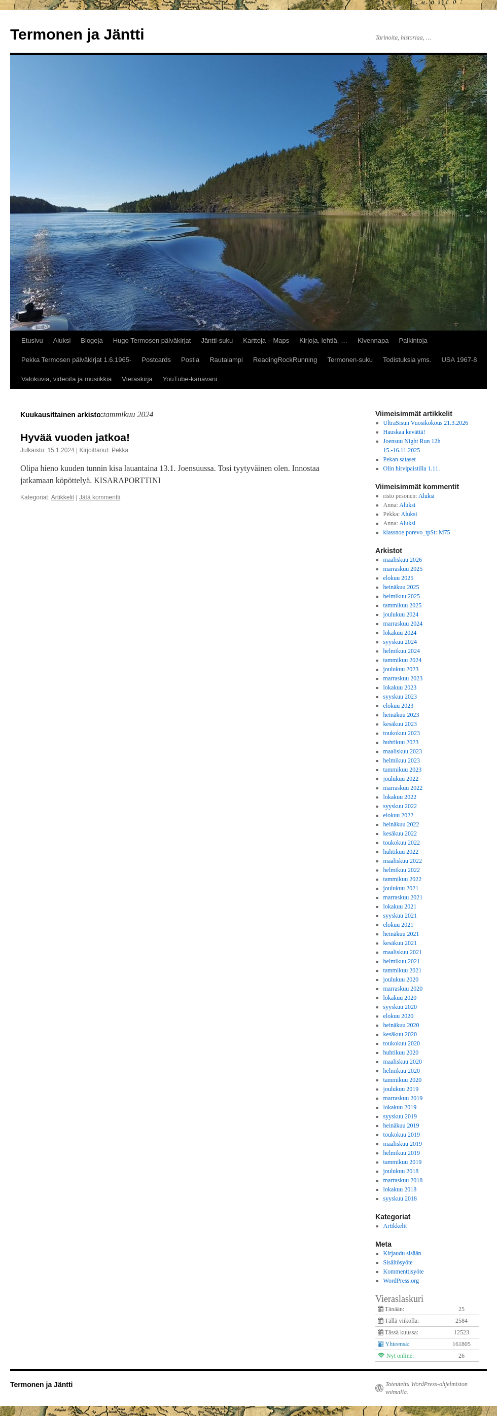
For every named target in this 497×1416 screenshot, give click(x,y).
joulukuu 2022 (401, 778)
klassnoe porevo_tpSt (409, 532)
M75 (444, 532)
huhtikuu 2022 (401, 851)
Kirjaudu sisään (402, 1253)
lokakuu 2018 (400, 1189)
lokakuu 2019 (400, 1107)
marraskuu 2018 (403, 1180)
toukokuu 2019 (401, 1134)
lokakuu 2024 (400, 632)
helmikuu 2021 (401, 961)
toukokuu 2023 (401, 733)
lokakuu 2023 (400, 687)
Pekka (120, 450)
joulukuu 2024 (401, 614)
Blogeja (91, 340)
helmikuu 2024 (401, 651)
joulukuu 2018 (401, 1171)
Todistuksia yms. (407, 360)
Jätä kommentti (99, 497)
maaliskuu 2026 (402, 559)
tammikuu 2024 (402, 660)
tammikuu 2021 (402, 970)
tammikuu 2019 (402, 1162)
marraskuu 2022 (403, 787)
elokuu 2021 (398, 924)
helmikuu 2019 (401, 1152)
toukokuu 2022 (401, 842)
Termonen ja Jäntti (77, 34)
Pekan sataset (399, 459)
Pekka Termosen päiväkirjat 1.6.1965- (76, 360)
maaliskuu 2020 (402, 1061)
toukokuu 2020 (401, 1043)
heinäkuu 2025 (401, 587)
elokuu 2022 (398, 815)
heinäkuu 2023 (401, 714)
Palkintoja (413, 340)
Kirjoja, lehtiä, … (323, 340)
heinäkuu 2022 (401, 824)
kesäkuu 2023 (400, 724)
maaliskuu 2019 (402, 1143)
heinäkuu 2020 (401, 1025)
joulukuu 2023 (401, 669)
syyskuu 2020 (400, 1006)
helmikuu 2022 (401, 870)
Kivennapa (373, 340)
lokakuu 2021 (400, 906)
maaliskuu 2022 (402, 860)
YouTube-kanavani (190, 379)
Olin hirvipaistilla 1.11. (411, 468)
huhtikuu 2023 (401, 742)
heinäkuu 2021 (401, 933)
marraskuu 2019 (403, 1098)
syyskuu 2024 (400, 641)
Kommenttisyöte (403, 1271)
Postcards (156, 360)
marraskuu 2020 (403, 988)
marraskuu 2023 (403, 678)
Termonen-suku (350, 360)
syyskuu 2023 (400, 696)
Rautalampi (226, 360)
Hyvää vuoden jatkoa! (75, 437)
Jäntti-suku (217, 340)
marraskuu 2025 (403, 568)
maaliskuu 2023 (402, 751)
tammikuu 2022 (402, 879)
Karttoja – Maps (266, 340)
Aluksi (62, 340)
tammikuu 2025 (402, 605)
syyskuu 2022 (400, 806)
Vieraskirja (137, 379)
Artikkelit (62, 497)
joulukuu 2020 (401, 979)
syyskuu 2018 (400, 1198)
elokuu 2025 (398, 578)
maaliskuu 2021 (402, 952)
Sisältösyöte (398, 1262)
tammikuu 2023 (402, 769)
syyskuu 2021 (400, 915)
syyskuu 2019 (400, 1116)
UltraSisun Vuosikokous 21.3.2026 (426, 422)
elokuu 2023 (398, 705)
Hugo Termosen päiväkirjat (152, 340)
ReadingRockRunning (285, 360)
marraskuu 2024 (403, 623)
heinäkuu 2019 (401, 1125)
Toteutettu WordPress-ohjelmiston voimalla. (426, 1388)
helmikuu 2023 (401, 760)
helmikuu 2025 (401, 596)
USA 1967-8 (459, 360)
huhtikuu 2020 (401, 1052)
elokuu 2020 (398, 1016)
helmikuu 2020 (401, 1070)
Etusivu (32, 340)
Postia (190, 360)
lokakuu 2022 (400, 797)
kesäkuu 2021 (400, 943)
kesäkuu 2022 (400, 833)
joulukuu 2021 (401, 888)
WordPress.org (401, 1280)
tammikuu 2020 (402, 1079)
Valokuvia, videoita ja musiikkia (66, 379)
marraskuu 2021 (403, 897)
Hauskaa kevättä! (404, 431)
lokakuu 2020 (400, 997)
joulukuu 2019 (401, 1089)
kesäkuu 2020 (400, 1034)
